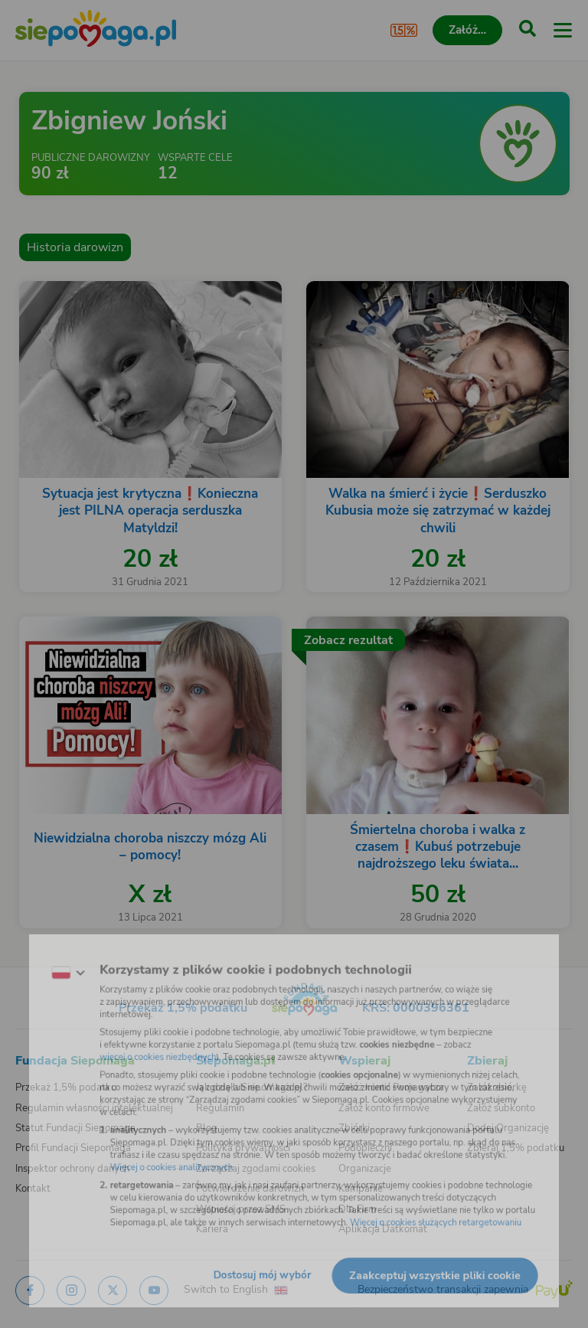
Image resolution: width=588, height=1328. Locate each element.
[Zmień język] (42, 956)
